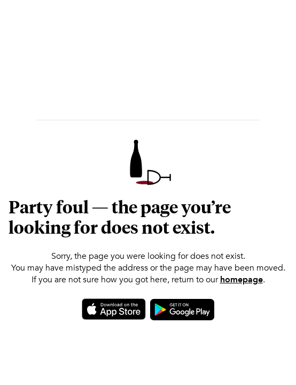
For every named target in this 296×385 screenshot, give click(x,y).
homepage (241, 280)
